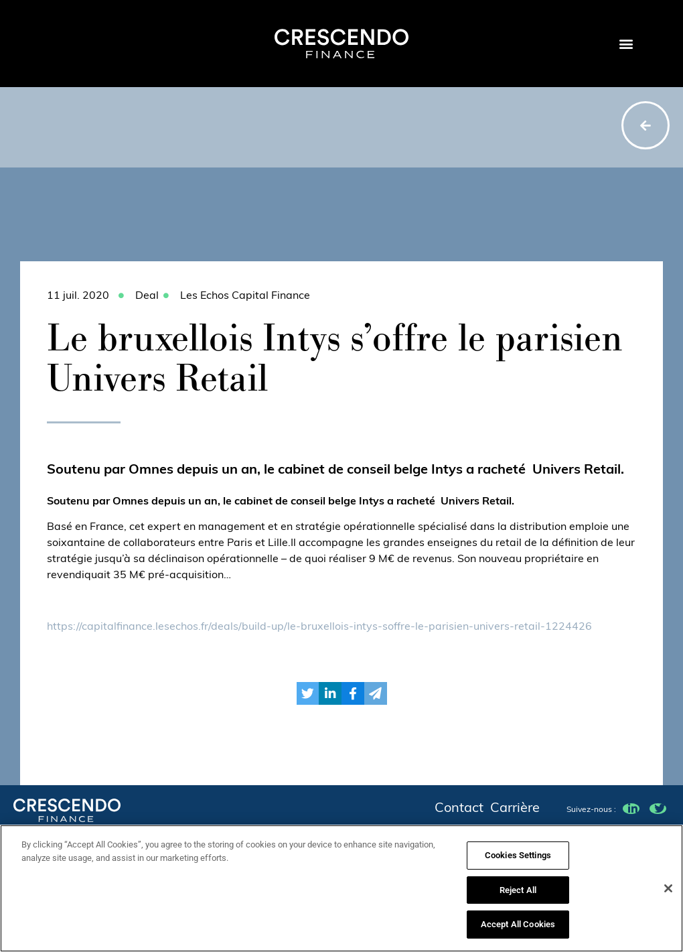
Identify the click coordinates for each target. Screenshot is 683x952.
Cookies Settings (518, 861)
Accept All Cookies (518, 930)
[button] (626, 44)
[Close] (668, 893)
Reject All (518, 895)
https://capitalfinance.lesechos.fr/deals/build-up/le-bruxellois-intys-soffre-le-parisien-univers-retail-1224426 (319, 627)
